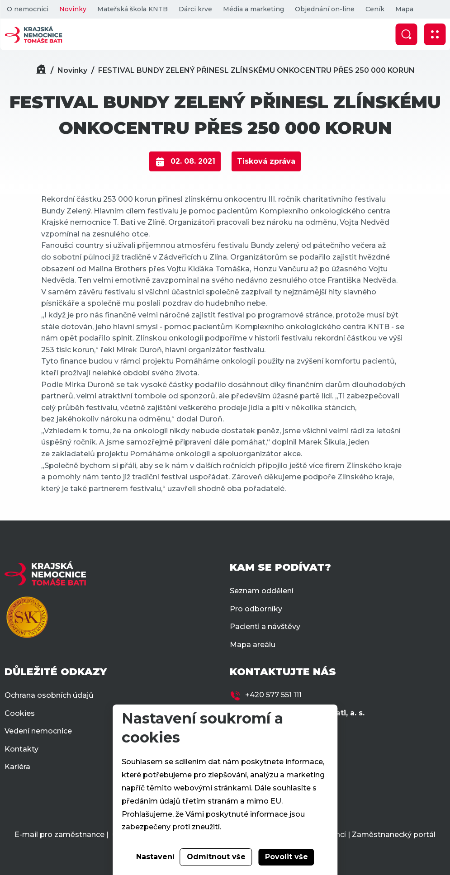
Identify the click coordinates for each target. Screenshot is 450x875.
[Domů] (41, 70)
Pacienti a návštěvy (265, 626)
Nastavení (155, 856)
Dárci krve (195, 9)
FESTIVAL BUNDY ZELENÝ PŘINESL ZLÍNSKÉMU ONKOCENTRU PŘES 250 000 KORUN (256, 70)
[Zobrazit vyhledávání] (406, 34)
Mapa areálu (252, 644)
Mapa (404, 9)
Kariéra (17, 766)
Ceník (374, 9)
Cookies (20, 713)
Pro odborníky (256, 609)
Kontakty (21, 749)
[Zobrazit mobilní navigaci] (434, 34)
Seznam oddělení (262, 590)
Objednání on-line (325, 9)
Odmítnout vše (216, 856)
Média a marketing (253, 9)
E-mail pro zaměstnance (59, 834)
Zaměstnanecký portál (394, 834)
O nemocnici (27, 9)
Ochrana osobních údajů (49, 695)
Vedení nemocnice (38, 731)
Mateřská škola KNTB (132, 9)
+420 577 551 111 (273, 695)
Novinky (72, 9)
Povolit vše (286, 856)
